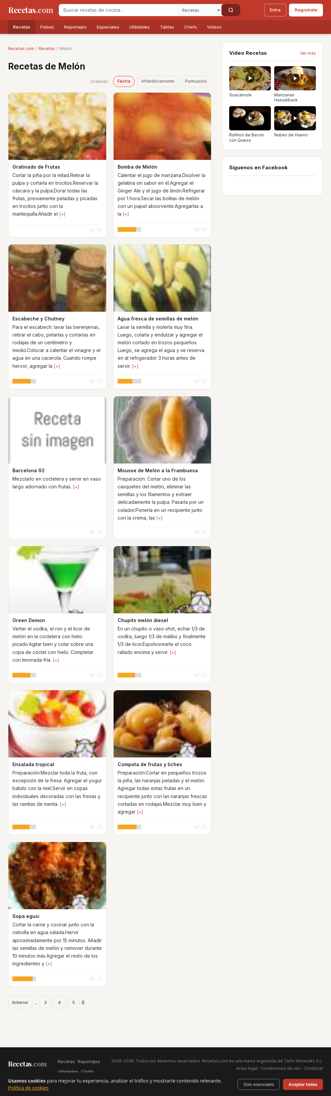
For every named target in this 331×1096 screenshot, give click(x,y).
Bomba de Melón (137, 167)
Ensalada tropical (33, 764)
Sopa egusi (25, 916)
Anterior (20, 1002)
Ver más (308, 53)
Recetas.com (21, 48)
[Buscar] (230, 10)
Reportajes (75, 27)
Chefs (190, 27)
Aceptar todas (303, 1084)
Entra (275, 9)
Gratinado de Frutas (36, 167)
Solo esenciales (258, 1084)
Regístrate (306, 9)
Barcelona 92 (28, 470)
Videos (214, 27)
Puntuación (196, 81)
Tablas (167, 27)
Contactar (313, 1068)
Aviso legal (247, 1068)
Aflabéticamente (157, 81)
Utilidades (139, 27)
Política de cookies (28, 1088)
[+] (62, 214)
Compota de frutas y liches (150, 764)
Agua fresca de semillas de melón (158, 318)
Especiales (108, 27)
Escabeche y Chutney (38, 318)
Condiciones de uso (281, 1068)
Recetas (21, 27)
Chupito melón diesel (143, 620)
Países (47, 27)
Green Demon (28, 620)
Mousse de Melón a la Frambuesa (158, 470)
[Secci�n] (199, 10)
